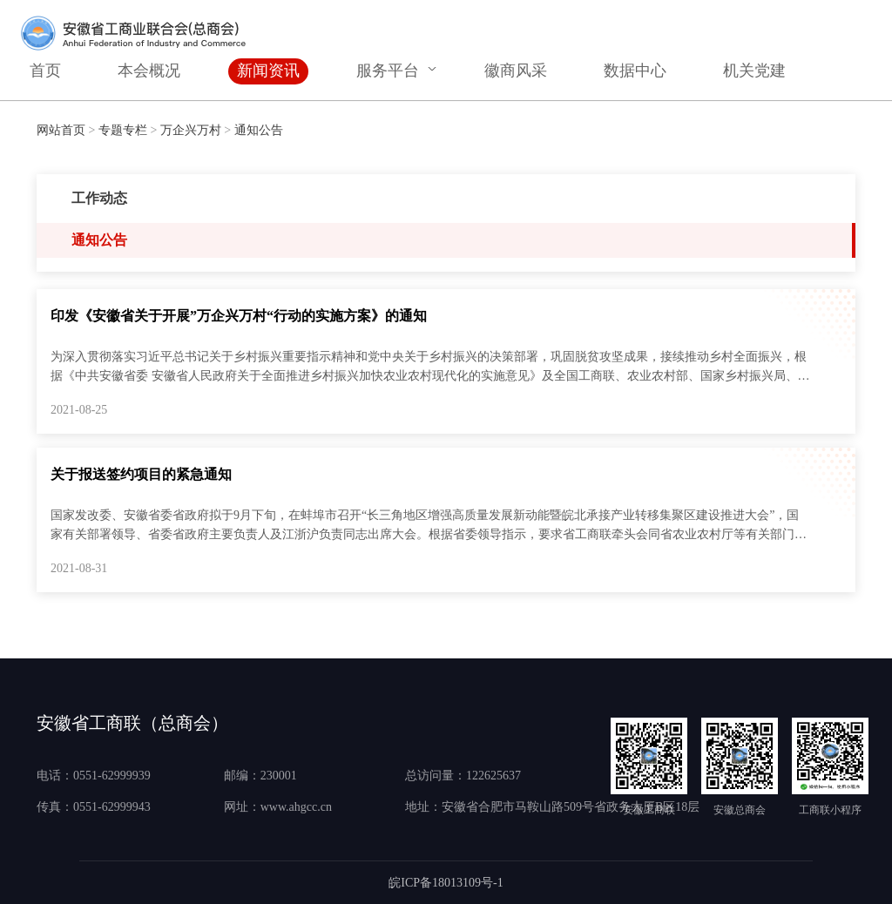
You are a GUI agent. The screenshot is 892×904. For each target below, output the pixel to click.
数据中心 (635, 70)
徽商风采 (515, 70)
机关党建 (754, 70)
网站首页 (61, 130)
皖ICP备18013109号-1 (446, 882)
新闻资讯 (268, 70)
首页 (45, 70)
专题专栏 (122, 130)
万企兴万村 (190, 130)
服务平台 (387, 70)
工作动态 (99, 198)
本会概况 (149, 70)
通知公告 (258, 130)
